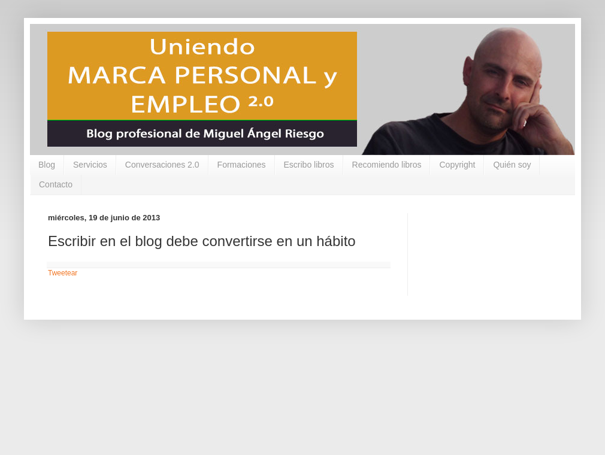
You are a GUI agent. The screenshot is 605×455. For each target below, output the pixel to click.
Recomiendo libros (387, 164)
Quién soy (512, 164)
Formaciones (241, 164)
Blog (46, 164)
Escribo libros (309, 164)
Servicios (90, 164)
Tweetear (62, 273)
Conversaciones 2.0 (162, 164)
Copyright (457, 164)
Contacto (55, 184)
